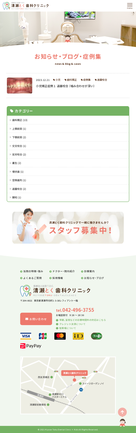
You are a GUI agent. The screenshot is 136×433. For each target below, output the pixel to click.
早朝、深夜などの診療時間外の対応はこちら (81, 320)
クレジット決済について (71, 324)
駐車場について (66, 328)
